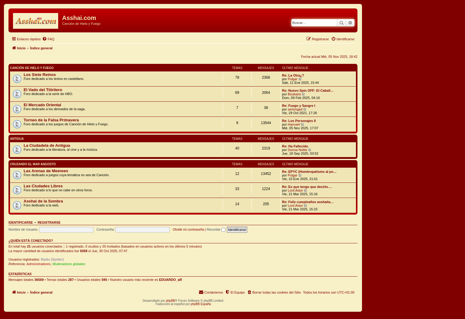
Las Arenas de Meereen (46, 171)
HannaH (294, 124)
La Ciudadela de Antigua (47, 145)
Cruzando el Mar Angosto (33, 164)
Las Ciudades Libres (43, 186)
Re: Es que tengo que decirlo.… (307, 187)
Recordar (216, 229)
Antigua (17, 138)
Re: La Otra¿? (293, 75)
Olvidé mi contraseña (188, 229)
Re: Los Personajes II (299, 121)
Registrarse (49, 222)
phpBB (170, 300)
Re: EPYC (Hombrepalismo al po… (309, 171)
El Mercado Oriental (42, 105)
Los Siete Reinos (40, 74)
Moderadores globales (68, 264)
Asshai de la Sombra (43, 201)
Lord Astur (295, 190)
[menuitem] (48, 39)
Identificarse (20, 222)
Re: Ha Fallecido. (295, 146)
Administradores (38, 264)
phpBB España (201, 304)
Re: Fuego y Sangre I (298, 105)
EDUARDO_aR (170, 279)
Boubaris (294, 94)
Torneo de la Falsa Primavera (51, 120)
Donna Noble (297, 150)
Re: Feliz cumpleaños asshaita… (308, 202)
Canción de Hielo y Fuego (32, 68)
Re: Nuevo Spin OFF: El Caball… (308, 90)
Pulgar (292, 79)
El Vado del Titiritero (43, 89)
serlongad (295, 109)
